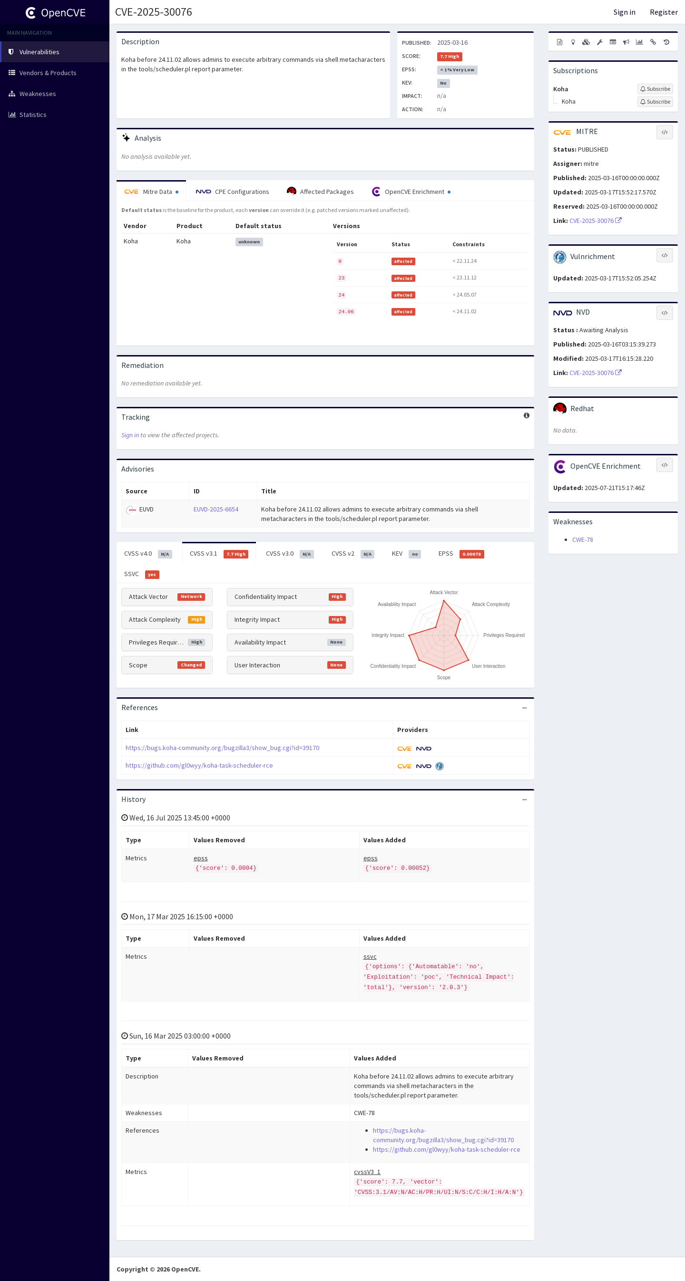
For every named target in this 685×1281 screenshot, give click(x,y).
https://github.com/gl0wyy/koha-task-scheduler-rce (199, 765)
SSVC (141, 574)
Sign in (625, 12)
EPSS (461, 554)
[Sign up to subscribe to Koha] (655, 89)
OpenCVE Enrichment (411, 191)
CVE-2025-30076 (153, 11)
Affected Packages (320, 191)
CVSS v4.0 (148, 554)
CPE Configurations (232, 191)
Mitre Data (151, 191)
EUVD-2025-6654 (216, 509)
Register (664, 12)
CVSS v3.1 (219, 554)
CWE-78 (582, 539)
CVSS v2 (353, 554)
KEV (406, 554)
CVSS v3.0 (290, 554)
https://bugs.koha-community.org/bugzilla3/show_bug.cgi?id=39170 (222, 747)
